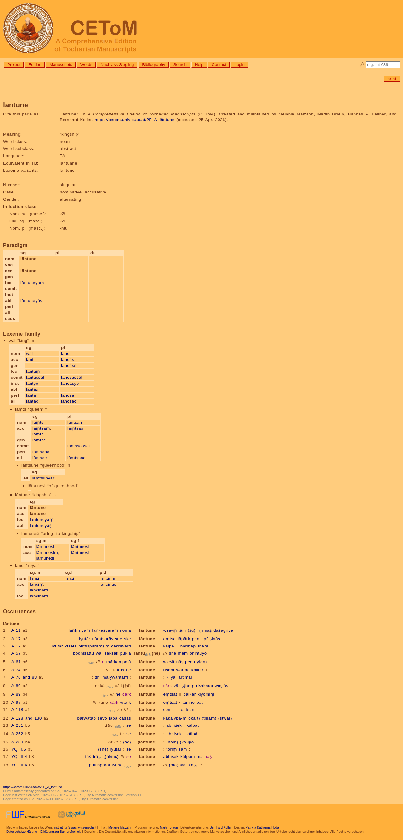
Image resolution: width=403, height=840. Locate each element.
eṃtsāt (170, 694)
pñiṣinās (212, 638)
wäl (29, 353)
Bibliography (153, 64)
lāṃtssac (76, 458)
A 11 (16, 630)
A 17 (16, 638)
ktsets (71, 646)
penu (197, 638)
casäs (125, 718)
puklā (125, 653)
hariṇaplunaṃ (194, 646)
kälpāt (193, 725)
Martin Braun (169, 827)
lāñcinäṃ (39, 590)
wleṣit (168, 661)
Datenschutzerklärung (21, 831)
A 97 (16, 702)
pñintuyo (198, 653)
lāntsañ (74, 422)
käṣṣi (194, 765)
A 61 (16, 661)
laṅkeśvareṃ (105, 630)
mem (183, 653)
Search (180, 64)
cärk (167, 685)
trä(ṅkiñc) (106, 756)
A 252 (17, 733)
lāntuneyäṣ (31, 300)
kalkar (197, 670)
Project (13, 64)
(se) (127, 742)
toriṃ (171, 749)
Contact (219, 64)
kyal (171, 677)
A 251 (17, 725)
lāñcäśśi (69, 365)
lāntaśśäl (35, 377)
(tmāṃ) (209, 718)
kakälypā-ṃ (174, 718)
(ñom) (172, 742)
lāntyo (32, 383)
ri (103, 661)
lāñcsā (67, 395)
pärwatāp (86, 718)
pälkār (189, 694)
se (128, 725)
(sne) (103, 749)
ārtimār (186, 677)
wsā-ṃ (170, 630)
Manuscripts (60, 64)
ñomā (125, 630)
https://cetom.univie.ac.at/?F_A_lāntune (135, 119)
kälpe (168, 646)
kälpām (187, 756)
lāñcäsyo (70, 383)
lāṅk (73, 630)
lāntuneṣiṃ (47, 552)
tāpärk (184, 638)
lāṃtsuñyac (43, 478)
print (392, 78)
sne (118, 638)
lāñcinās (108, 584)
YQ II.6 (18, 749)
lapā (113, 718)
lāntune (147, 630)
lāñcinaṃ (39, 596)
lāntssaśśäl (78, 446)
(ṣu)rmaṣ (200, 630)
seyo (102, 718)
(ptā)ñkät (178, 765)
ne (128, 670)
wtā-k (125, 702)
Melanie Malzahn (120, 827)
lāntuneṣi (45, 546)
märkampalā (118, 661)
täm (182, 630)
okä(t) (194, 718)
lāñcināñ (108, 578)
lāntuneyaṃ (32, 282)
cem (167, 709)
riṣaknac (204, 685)
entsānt (188, 709)
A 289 (17, 742)
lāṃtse (39, 440)
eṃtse (169, 638)
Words (86, 64)
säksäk (111, 653)
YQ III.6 (19, 765)
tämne (188, 702)
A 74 (16, 670)
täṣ (88, 756)
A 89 (16, 685)
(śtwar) (225, 718)
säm (183, 749)
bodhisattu (83, 653)
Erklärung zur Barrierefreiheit (60, 831)
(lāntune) (147, 742)
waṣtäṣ (221, 685)
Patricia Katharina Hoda (262, 827)
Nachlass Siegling (117, 64)
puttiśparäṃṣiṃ (94, 646)
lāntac (32, 401)
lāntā (31, 395)
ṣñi (98, 677)
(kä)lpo (187, 742)
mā (200, 756)
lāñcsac (69, 401)
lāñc (65, 353)
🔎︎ (362, 64)
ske (127, 638)
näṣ (179, 661)
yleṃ (202, 661)
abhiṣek (174, 725)
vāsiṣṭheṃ (183, 685)
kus (120, 670)
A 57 (16, 653)
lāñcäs (67, 359)
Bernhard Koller (220, 827)
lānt (30, 359)
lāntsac (39, 458)
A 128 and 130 (26, 718)
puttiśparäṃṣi (102, 765)
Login (239, 64)
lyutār (84, 638)
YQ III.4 (19, 756)
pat (199, 702)
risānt (168, 670)
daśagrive (223, 630)
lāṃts (37, 422)
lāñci (34, 578)
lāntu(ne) (147, 653)
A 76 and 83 (24, 677)
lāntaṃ (33, 371)
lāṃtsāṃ (41, 428)
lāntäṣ (32, 389)
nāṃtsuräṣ (102, 638)
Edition (34, 64)
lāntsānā (40, 452)
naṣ (208, 756)
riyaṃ (84, 630)
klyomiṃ (205, 694)
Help (199, 64)
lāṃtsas (75, 428)
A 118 (17, 709)
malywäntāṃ (115, 677)
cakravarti (121, 646)
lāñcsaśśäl (71, 377)
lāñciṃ (36, 584)
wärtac (183, 670)
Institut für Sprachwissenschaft (75, 827)
